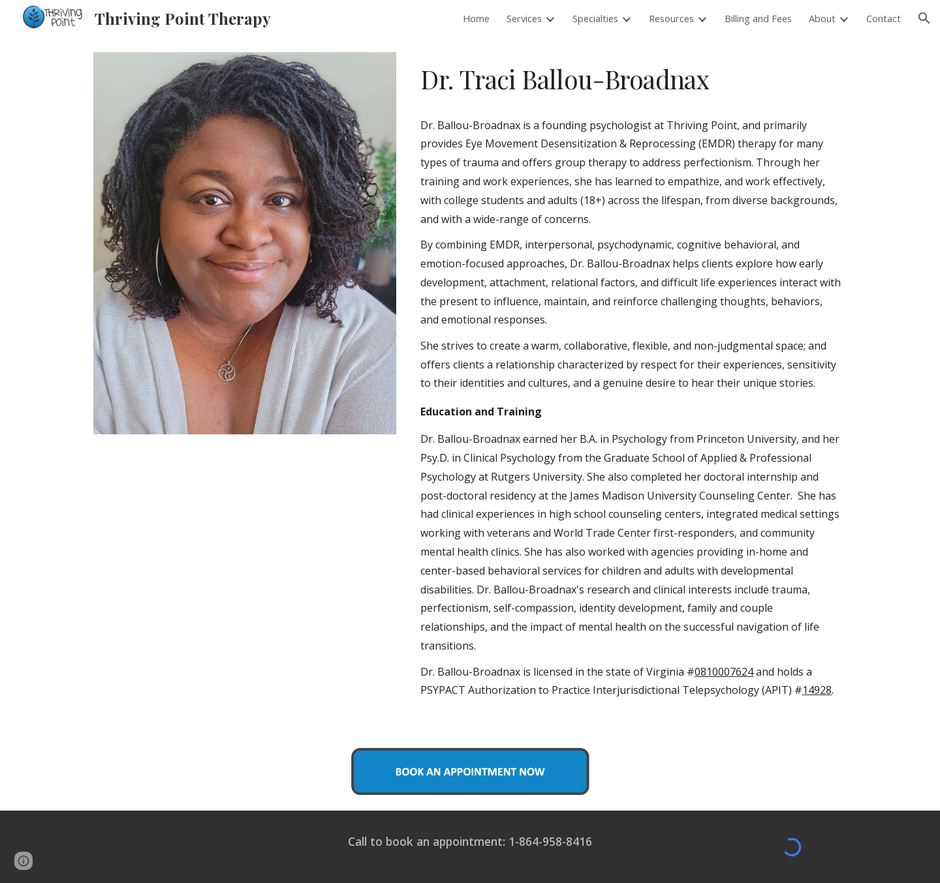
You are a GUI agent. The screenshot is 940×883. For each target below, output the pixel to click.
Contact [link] (883, 18)
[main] (631, 79)
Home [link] (476, 18)
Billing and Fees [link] (758, 18)
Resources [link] (671, 18)
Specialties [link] (595, 18)
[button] (924, 18)
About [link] (822, 18)
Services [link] (524, 18)
